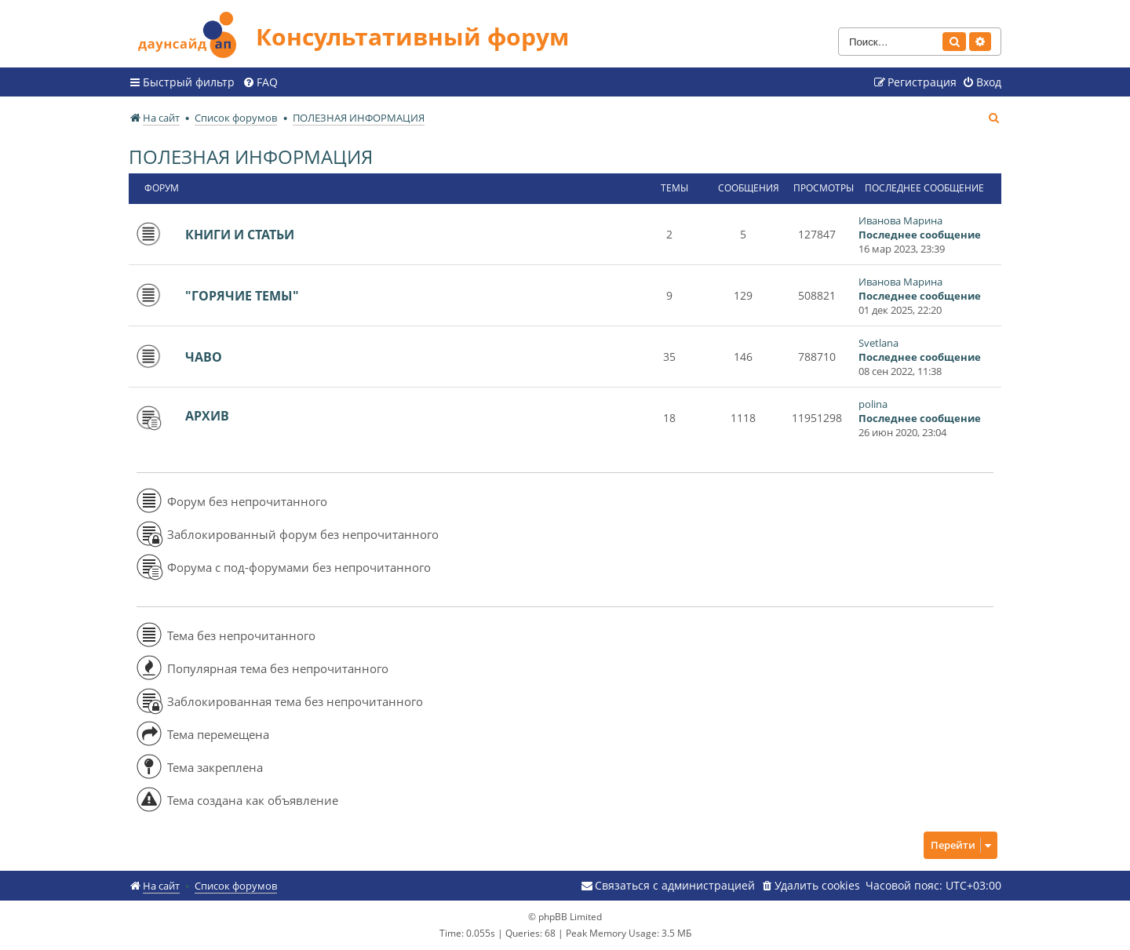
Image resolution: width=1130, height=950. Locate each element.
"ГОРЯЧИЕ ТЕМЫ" (242, 295)
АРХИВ (207, 415)
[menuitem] (260, 82)
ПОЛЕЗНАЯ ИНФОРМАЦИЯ (251, 156)
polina (873, 404)
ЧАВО (203, 357)
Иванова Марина (900, 220)
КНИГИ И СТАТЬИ (239, 234)
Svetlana (878, 343)
